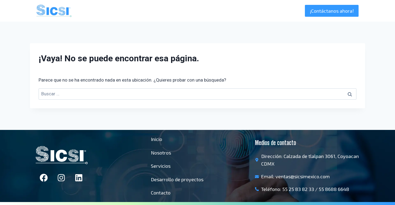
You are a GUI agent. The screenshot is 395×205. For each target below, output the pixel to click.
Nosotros (259, 11)
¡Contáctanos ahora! (332, 11)
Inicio (237, 11)
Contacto (161, 193)
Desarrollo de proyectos (177, 179)
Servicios (161, 166)
